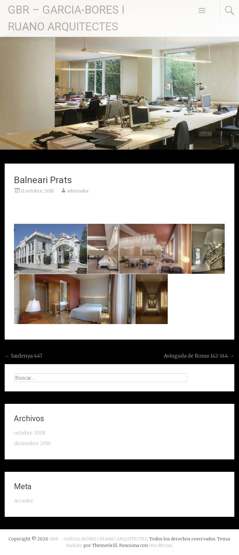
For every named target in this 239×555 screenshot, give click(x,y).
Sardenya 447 (23, 356)
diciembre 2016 (32, 443)
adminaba (77, 191)
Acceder (23, 501)
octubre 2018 (29, 433)
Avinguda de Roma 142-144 (199, 356)
